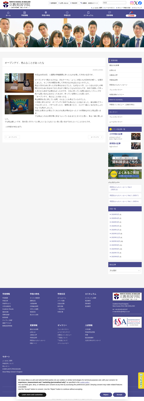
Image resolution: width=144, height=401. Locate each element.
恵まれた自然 (34, 314)
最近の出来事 (114, 65)
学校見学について (8, 363)
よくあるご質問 (97, 8)
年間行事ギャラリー (116, 95)
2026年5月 (115, 214)
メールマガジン (110, 8)
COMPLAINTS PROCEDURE (11, 369)
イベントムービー (63, 343)
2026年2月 (115, 226)
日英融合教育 (34, 306)
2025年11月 (115, 237)
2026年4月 (115, 218)
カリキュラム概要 (90, 298)
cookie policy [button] (84, 382)
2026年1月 (115, 230)
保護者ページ (90, 3)
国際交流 (33, 301)
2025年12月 (115, 233)
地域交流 (33, 312)
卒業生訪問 (113, 80)
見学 (74, 3)
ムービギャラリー (115, 122)
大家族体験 (33, 303)
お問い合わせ (64, 3)
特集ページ (33, 343)
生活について (63, 340)
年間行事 (60, 312)
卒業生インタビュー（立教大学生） (122, 105)
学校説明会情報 (90, 332)
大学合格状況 (6, 306)
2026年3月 (115, 222)
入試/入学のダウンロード (93, 340)
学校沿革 (5, 301)
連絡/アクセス (6, 323)
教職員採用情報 (7, 326)
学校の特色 (46, 15)
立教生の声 (113, 75)
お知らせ (112, 70)
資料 (54, 3)
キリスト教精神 (35, 298)
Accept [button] (119, 395)
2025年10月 (115, 241)
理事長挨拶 (5, 314)
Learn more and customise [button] (32, 395)
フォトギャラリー (115, 90)
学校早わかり (6, 303)
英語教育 (88, 301)
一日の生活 (61, 309)
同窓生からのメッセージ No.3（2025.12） (120, 188)
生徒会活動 (61, 303)
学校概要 (5, 298)
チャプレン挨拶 (7, 320)
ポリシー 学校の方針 (124, 8)
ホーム (8, 15)
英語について (63, 337)
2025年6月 (115, 256)
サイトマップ (137, 8)
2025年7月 (115, 253)
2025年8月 (115, 249)
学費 (86, 335)
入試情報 (88, 325)
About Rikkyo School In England (12, 372)
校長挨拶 (5, 317)
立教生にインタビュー (64, 335)
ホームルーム (62, 298)
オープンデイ (13, 137)
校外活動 (60, 306)
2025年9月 (115, 245)
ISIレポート (6, 366)
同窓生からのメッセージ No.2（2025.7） (125, 195)
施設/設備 (5, 312)
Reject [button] (106, 395)
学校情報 (24, 15)
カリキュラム (88, 15)
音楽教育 (88, 306)
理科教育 (88, 303)
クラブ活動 (61, 301)
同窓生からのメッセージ (118, 85)
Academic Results (8, 309)
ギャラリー (62, 325)
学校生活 (67, 15)
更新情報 (109, 15)
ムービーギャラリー (64, 332)
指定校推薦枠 (89, 337)
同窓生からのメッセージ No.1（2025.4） (125, 201)
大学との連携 (34, 309)
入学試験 (88, 329)
